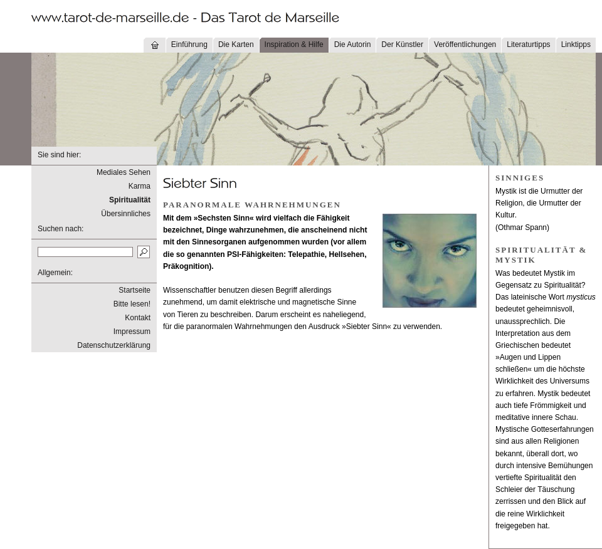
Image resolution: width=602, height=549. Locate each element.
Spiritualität (129, 200)
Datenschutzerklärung (113, 345)
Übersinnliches (125, 213)
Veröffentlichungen (465, 44)
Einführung (189, 44)
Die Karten (236, 44)
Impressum (132, 331)
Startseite (134, 290)
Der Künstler (402, 44)
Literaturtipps (528, 44)
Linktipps (576, 44)
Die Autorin (352, 44)
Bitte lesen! (132, 304)
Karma (139, 186)
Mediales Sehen (123, 172)
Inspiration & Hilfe (294, 44)
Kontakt (137, 317)
